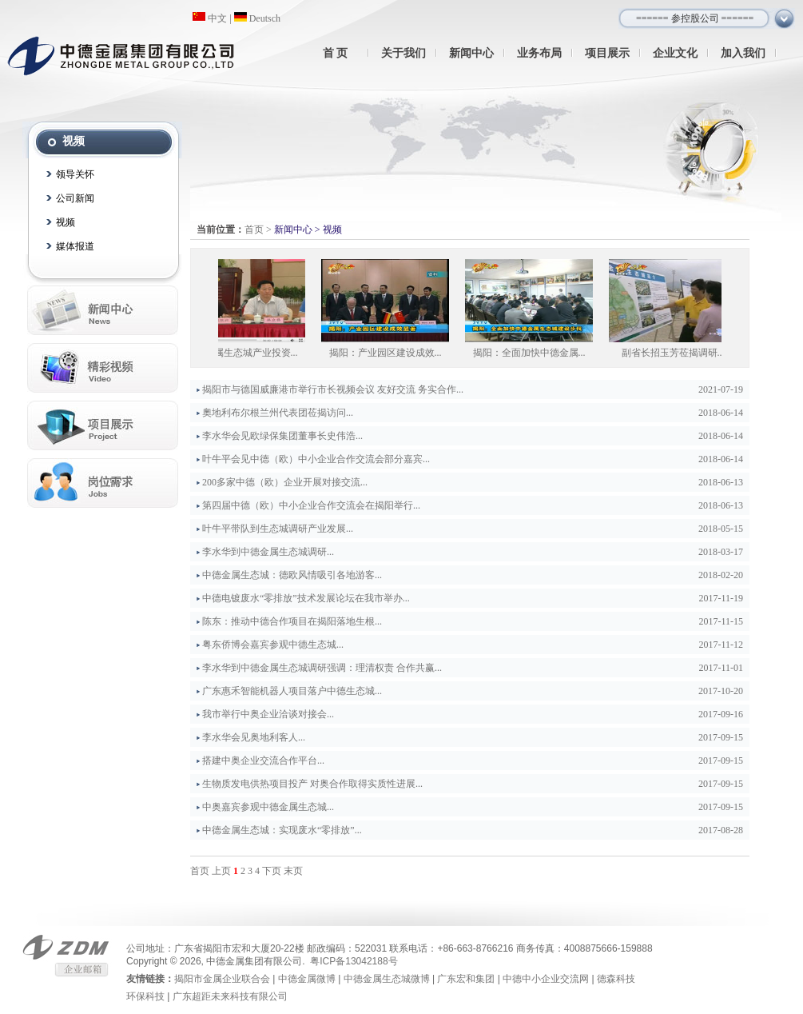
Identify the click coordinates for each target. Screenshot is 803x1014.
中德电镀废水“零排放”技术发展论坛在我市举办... (306, 598)
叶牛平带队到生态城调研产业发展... (277, 528)
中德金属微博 (307, 978)
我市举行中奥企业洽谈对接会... (268, 714)
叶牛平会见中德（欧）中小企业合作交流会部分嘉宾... (316, 459)
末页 (293, 870)
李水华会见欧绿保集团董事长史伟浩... (282, 435)
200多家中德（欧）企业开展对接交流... (285, 482)
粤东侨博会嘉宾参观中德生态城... (273, 644)
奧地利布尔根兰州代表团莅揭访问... (277, 412)
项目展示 (607, 52)
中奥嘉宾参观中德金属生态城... (268, 806)
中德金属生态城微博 (387, 978)
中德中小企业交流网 (546, 978)
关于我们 (403, 52)
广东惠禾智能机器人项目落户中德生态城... (292, 691)
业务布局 (539, 52)
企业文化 (675, 52)
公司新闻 (75, 198)
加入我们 (743, 52)
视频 (65, 222)
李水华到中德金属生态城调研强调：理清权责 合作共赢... (322, 667)
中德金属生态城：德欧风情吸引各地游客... (292, 575)
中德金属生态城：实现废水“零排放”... (282, 830)
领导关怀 (75, 174)
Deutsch (257, 18)
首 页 (335, 52)
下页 (271, 870)
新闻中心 (471, 52)
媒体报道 (75, 246)
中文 (210, 18)
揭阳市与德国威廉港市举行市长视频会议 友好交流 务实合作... (332, 389)
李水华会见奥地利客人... (253, 737)
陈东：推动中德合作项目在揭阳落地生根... (292, 621)
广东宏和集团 (466, 978)
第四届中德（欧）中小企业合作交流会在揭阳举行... (311, 505)
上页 (221, 870)
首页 (254, 229)
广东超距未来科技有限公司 (230, 996)
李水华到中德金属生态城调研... (268, 551)
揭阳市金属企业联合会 (222, 978)
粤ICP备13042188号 (353, 961)
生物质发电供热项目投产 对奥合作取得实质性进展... (312, 783)
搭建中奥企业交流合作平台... (263, 760)
